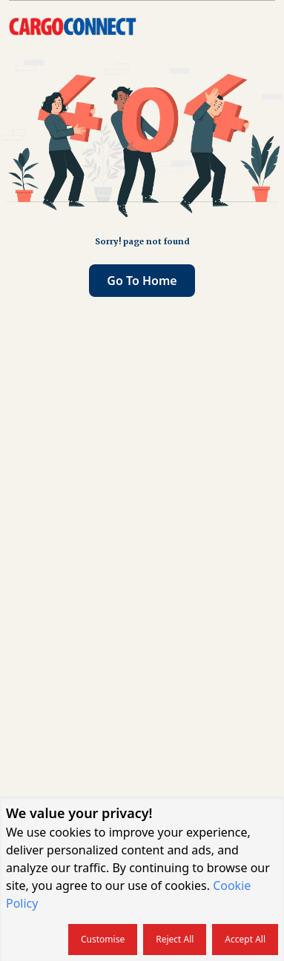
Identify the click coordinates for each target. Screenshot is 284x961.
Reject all (175, 939)
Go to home (141, 280)
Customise (103, 939)
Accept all (245, 939)
